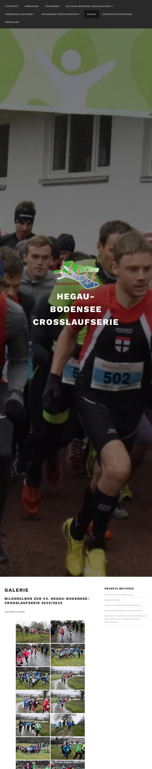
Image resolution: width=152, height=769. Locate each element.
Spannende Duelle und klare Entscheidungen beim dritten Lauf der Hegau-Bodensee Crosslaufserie (126, 619)
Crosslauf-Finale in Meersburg (119, 595)
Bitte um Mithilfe (112, 600)
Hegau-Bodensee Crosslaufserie (76, 309)
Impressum (12, 22)
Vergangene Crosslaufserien (59, 14)
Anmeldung (32, 6)
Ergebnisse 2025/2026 (19, 14)
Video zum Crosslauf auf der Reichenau (123, 605)
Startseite (11, 6)
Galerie (91, 14)
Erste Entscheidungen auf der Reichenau (123, 610)
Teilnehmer (52, 6)
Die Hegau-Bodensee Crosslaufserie (88, 6)
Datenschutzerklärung (117, 14)
